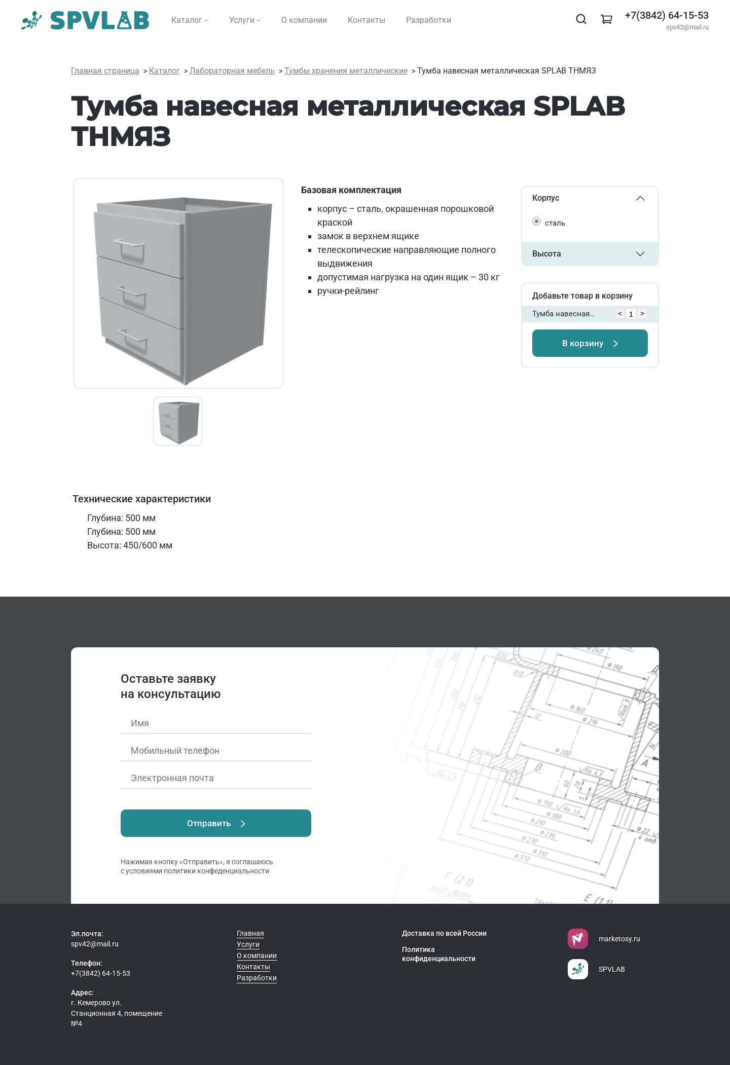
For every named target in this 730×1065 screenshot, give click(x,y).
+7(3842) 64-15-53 (667, 15)
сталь (555, 223)
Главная (250, 933)
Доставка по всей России (444, 933)
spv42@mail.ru (687, 27)
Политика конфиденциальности (439, 954)
